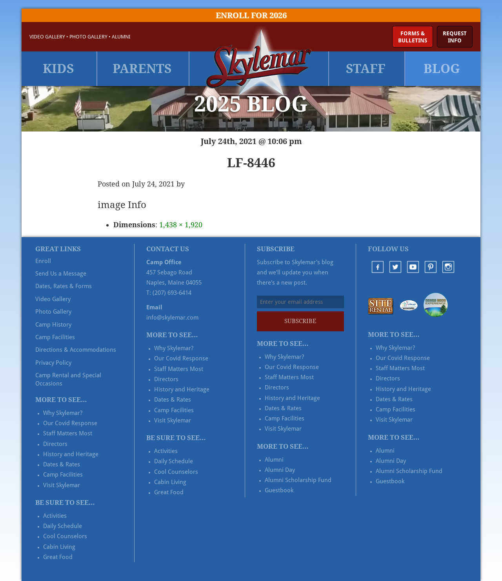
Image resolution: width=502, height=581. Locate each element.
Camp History (53, 324)
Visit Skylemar (61, 485)
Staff (366, 68)
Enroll (43, 261)
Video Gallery (47, 37)
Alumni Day (280, 469)
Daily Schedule (62, 526)
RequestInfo (455, 37)
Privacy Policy (53, 362)
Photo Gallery (88, 37)
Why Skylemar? (62, 413)
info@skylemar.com (172, 317)
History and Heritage (70, 454)
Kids (58, 68)
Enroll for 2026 (251, 15)
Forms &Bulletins (412, 37)
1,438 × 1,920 (180, 225)
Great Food (58, 557)
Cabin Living (59, 546)
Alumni (121, 37)
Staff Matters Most (67, 433)
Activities (55, 515)
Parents (142, 68)
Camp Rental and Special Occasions (68, 379)
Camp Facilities (55, 337)
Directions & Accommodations (75, 349)
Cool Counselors (65, 536)
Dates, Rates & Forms (63, 286)
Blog (442, 68)
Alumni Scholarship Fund (298, 480)
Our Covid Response (70, 423)
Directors (55, 444)
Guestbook (279, 490)
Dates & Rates (61, 464)
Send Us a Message (60, 273)
